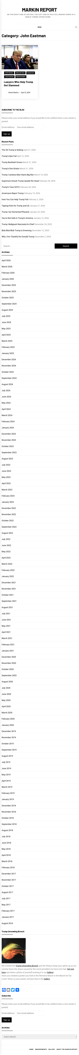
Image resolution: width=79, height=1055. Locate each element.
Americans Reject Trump (13, 193)
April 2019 (6, 781)
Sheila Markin (13, 93)
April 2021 (6, 632)
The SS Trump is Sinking (12, 150)
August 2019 (7, 756)
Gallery (47, 979)
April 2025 (6, 335)
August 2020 (7, 681)
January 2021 (8, 651)
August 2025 (7, 310)
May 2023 (6, 477)
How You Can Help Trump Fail (15, 199)
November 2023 (9, 440)
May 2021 (6, 626)
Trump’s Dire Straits (10, 168)
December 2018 (9, 805)
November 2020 (9, 663)
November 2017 (9, 880)
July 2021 (6, 613)
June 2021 (6, 620)
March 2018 (7, 861)
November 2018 (9, 812)
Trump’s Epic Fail (9, 156)
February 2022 (8, 570)
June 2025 (6, 322)
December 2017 (9, 873)
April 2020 (6, 706)
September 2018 (9, 824)
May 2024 (6, 403)
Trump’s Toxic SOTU (11, 187)
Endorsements (41, 1049)
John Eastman (9, 76)
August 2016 (7, 923)
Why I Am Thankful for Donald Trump (18, 236)
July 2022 (6, 539)
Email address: (8, 127)
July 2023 (6, 465)
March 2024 (7, 415)
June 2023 (6, 471)
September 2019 (9, 750)
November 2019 (9, 737)
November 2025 (9, 291)
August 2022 (7, 533)
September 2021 (9, 601)
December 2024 (9, 359)
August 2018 (7, 830)
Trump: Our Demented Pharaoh (15, 212)
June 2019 (6, 768)
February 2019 (8, 793)
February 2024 (8, 421)
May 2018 (6, 849)
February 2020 (8, 719)
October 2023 (8, 446)
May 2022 (6, 551)
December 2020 (9, 657)
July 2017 (6, 898)
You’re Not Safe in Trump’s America (17, 218)
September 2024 (9, 378)
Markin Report (39, 10)
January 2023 (8, 502)
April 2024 (6, 409)
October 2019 (8, 743)
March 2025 (7, 341)
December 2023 (9, 434)
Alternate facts (20, 73)
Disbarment (30, 73)
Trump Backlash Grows (12, 162)
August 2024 (7, 384)
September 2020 (9, 675)
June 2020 (6, 694)
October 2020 (8, 669)
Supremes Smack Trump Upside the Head (20, 181)
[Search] (76, 27)
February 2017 (8, 911)
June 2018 (6, 843)
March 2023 (7, 489)
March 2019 (7, 787)
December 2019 (9, 731)
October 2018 (8, 818)
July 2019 (6, 762)
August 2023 (7, 458)
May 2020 (6, 700)
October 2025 (8, 297)
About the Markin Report (67, 1049)
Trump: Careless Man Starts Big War (18, 175)
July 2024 (6, 390)
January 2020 (8, 725)
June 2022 (6, 545)
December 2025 (9, 285)
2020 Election (9, 73)
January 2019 (8, 799)
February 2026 (8, 273)
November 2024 (9, 365)
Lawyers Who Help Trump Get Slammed (18, 83)
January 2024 (8, 427)
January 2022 (8, 576)
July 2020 (6, 688)
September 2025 (9, 304)
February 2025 (8, 347)
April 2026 (6, 260)
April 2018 (6, 855)
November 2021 (9, 589)
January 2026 (8, 279)
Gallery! (50, 972)
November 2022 (9, 514)
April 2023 (6, 483)
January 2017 (8, 917)
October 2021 (8, 595)
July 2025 (6, 316)
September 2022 (9, 527)
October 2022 (8, 520)
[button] (39, 27)
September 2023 (9, 452)
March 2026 (7, 266)
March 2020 (7, 712)
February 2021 (8, 644)
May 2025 (6, 328)
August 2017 (7, 892)
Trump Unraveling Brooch (27, 966)
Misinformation (20, 76)
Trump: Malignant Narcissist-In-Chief (18, 224)
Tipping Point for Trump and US (15, 206)
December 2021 (9, 582)
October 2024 (8, 372)
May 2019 (6, 774)
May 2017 (6, 904)
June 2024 (6, 396)
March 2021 (7, 638)
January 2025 (8, 353)
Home (31, 1049)
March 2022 (7, 564)
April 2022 (6, 558)
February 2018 (8, 867)
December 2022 (9, 508)
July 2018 (6, 836)
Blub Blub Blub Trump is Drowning (16, 230)
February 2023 (8, 496)
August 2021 (7, 607)
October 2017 (8, 886)
